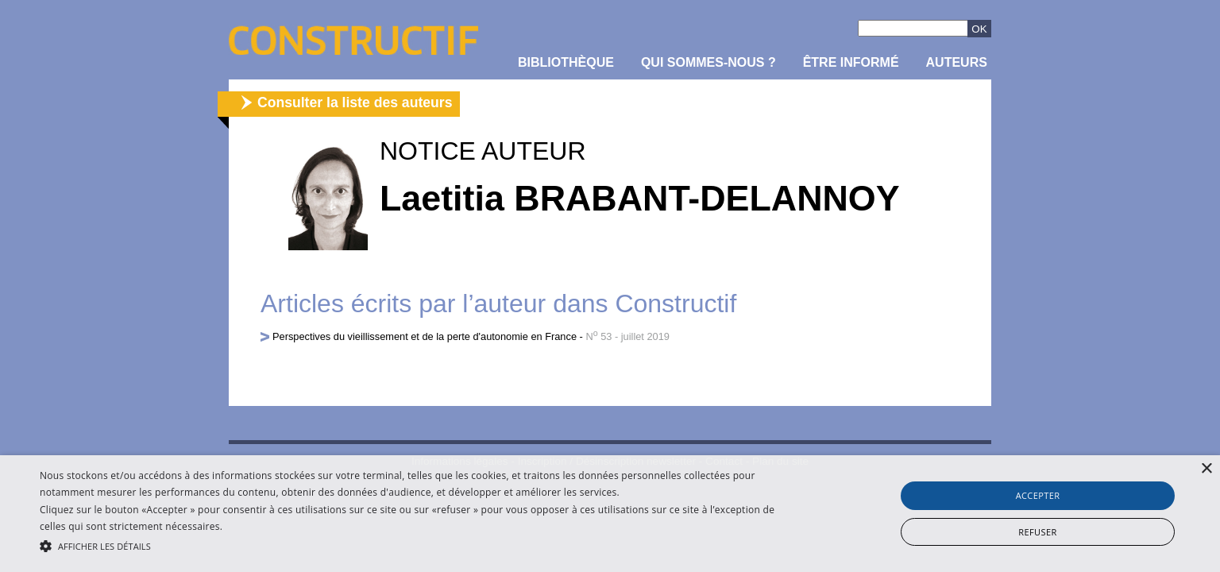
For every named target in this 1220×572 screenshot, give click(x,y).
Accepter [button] (1038, 495)
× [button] (1206, 469)
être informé (851, 62)
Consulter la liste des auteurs (354, 102)
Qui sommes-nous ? (708, 62)
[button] (410, 545)
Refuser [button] (1037, 532)
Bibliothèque (566, 62)
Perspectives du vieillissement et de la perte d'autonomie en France (424, 336)
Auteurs (956, 62)
